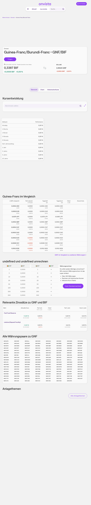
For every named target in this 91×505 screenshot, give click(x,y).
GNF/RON (16, 371)
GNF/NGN (37, 367)
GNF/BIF (80, 346)
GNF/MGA (27, 362)
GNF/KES (58, 357)
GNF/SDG (6, 376)
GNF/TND (27, 378)
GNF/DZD (37, 341)
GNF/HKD (48, 353)
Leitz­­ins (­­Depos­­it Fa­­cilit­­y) (12, 322)
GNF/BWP (27, 346)
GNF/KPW (59, 367)
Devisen (13, 17)
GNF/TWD (6, 367)
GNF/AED (69, 348)
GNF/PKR (16, 369)
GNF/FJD (48, 350)
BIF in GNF (59, 64)
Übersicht (34, 90)
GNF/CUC (16, 360)
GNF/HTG (27, 353)
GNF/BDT (48, 343)
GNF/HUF (80, 378)
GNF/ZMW (38, 360)
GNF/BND (58, 346)
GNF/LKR (58, 374)
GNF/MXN (27, 364)
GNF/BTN (6, 346)
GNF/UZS (16, 381)
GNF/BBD (58, 343)
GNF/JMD (37, 355)
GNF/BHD (37, 343)
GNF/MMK (59, 364)
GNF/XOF (6, 348)
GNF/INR (58, 353)
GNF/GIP (80, 350)
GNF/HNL (37, 353)
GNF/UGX (58, 378)
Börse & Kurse (6, 17)
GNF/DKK (58, 348)
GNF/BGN (69, 346)
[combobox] (43, 106)
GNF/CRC (48, 348)
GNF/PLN (80, 369)
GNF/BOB (16, 346)
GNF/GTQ (6, 353)
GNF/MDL (37, 364)
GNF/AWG (80, 341)
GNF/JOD (69, 355)
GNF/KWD (27, 360)
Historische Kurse (53, 90)
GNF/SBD (37, 371)
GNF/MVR (58, 362)
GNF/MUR (80, 362)
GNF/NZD (16, 367)
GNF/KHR (6, 357)
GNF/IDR (69, 353)
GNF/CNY (37, 348)
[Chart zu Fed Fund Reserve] (49, 316)
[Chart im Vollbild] (85, 105)
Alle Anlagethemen (78, 396)
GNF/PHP (69, 369)
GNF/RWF (6, 371)
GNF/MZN (16, 364)
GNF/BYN (69, 381)
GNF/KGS (48, 360)
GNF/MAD (69, 362)
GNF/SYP (48, 376)
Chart (42, 90)
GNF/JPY (48, 355)
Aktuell (34, 9)
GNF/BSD (27, 343)
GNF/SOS (48, 374)
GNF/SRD (27, 376)
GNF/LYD (6, 362)
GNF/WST (48, 371)
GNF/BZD (69, 343)
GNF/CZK (16, 378)
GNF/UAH (69, 378)
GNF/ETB (6, 343)
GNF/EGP (16, 341)
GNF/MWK (38, 362)
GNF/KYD (80, 355)
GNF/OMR (80, 367)
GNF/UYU (6, 381)
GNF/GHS (69, 350)
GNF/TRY (37, 378)
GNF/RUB (27, 371)
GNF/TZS (58, 376)
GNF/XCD (6, 369)
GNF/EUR (27, 350)
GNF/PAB (27, 369)
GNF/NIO (27, 367)
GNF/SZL (37, 376)
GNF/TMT (48, 378)
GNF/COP (69, 357)
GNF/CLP (27, 348)
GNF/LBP (80, 360)
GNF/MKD (6, 364)
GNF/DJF (80, 348)
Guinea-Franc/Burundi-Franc (23, 17)
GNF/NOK (69, 367)
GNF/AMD (69, 341)
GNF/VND (58, 381)
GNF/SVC (16, 350)
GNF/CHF (80, 371)
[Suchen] (80, 106)
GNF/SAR (58, 371)
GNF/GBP (48, 346)
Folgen (10, 59)
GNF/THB (69, 376)
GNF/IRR (6, 355)
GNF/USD (27, 381)
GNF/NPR (80, 364)
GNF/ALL (27, 341)
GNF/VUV (37, 381)
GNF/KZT (37, 357)
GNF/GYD (16, 353)
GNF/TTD (6, 378)
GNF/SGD (37, 374)
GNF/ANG (48, 367)
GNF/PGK (37, 369)
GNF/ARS (58, 341)
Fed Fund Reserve (10, 313)
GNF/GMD (59, 350)
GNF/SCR (16, 374)
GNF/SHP (69, 374)
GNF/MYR (48, 362)
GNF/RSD (6, 374)
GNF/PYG (48, 369)
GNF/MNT (48, 364)
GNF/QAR (48, 357)
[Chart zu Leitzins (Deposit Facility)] (49, 325)
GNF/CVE (27, 357)
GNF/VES (48, 381)
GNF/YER (58, 355)
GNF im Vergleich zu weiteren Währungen (71, 255)
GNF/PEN (58, 369)
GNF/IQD (80, 353)
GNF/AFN (6, 341)
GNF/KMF (80, 357)
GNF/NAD (69, 364)
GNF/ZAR (80, 374)
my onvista (43, 9)
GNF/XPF (16, 348)
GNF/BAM (6, 360)
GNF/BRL (37, 346)
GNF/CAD (16, 357)
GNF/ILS (27, 355)
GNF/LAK (58, 360)
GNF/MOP (16, 362)
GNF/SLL (27, 374)
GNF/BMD (80, 343)
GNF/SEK (69, 371)
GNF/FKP (37, 350)
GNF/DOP (6, 350)
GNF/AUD (16, 343)
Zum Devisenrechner (73, 286)
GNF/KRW (16, 376)
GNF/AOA (48, 341)
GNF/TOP (80, 376)
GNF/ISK (16, 355)
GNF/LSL (69, 360)
